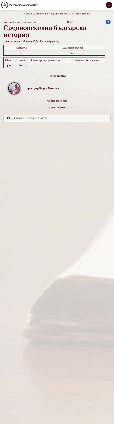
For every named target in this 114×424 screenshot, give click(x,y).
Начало (27, 13)
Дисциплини (41, 13)
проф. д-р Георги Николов (43, 88)
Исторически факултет (23, 5)
